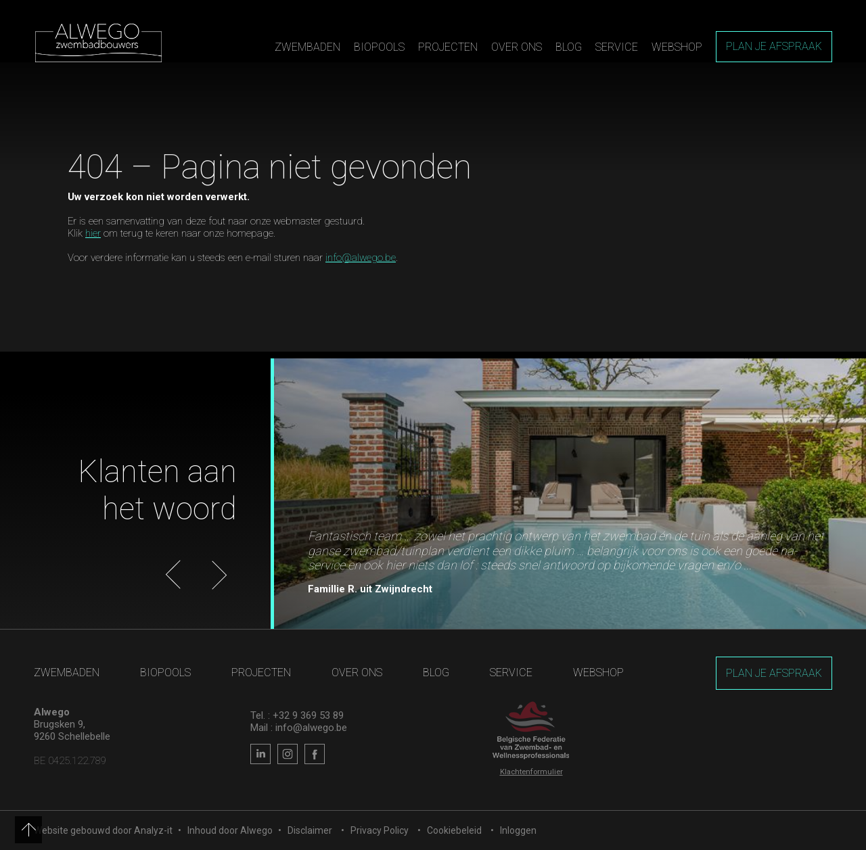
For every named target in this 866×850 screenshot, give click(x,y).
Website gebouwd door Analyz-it (104, 830)
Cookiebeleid (454, 830)
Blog (568, 47)
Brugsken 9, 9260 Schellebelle (72, 730)
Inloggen (518, 830)
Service (616, 47)
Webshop (677, 47)
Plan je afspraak (774, 46)
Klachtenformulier (531, 772)
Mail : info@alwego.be (298, 728)
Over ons (516, 47)
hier (93, 233)
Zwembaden (307, 47)
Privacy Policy (379, 830)
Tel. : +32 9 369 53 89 (297, 715)
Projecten (448, 47)
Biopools (379, 47)
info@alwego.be (360, 258)
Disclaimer (310, 830)
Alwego (256, 830)
